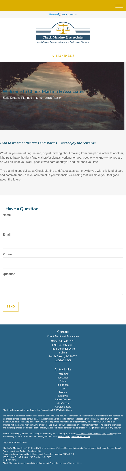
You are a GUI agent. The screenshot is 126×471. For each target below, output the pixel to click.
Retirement (63, 373)
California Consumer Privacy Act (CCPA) (94, 433)
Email (7, 234)
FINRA (66, 454)
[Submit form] (10, 307)
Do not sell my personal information (74, 436)
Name (7, 214)
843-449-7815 (63, 55)
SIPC (71, 454)
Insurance (63, 384)
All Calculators (63, 406)
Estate (63, 381)
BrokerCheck (66, 410)
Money (63, 392)
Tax (63, 388)
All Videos (63, 403)
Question (9, 274)
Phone (7, 254)
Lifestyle (63, 395)
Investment (63, 377)
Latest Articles (63, 399)
